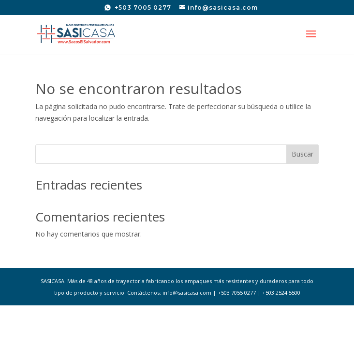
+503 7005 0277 (142, 7)
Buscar (302, 154)
